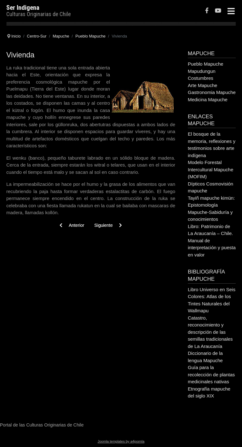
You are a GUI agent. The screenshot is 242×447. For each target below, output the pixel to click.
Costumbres (200, 78)
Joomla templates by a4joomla (121, 441)
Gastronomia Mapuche (212, 92)
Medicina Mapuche (208, 99)
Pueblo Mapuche (205, 64)
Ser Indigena (22, 7)
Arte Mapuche (202, 85)
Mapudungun (202, 71)
